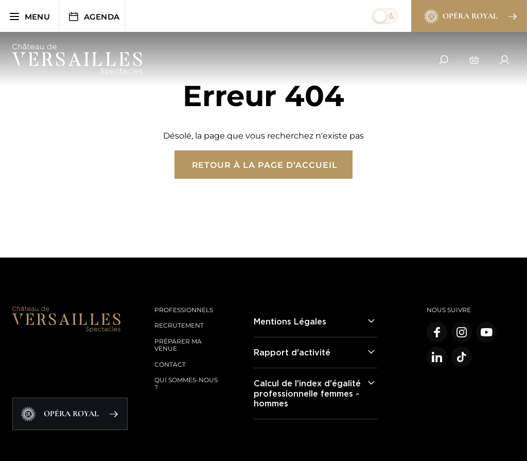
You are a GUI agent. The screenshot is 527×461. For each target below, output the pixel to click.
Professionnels (183, 310)
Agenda (93, 16)
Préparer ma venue (178, 344)
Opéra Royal (470, 16)
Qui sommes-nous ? (186, 383)
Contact (170, 364)
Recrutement (179, 325)
